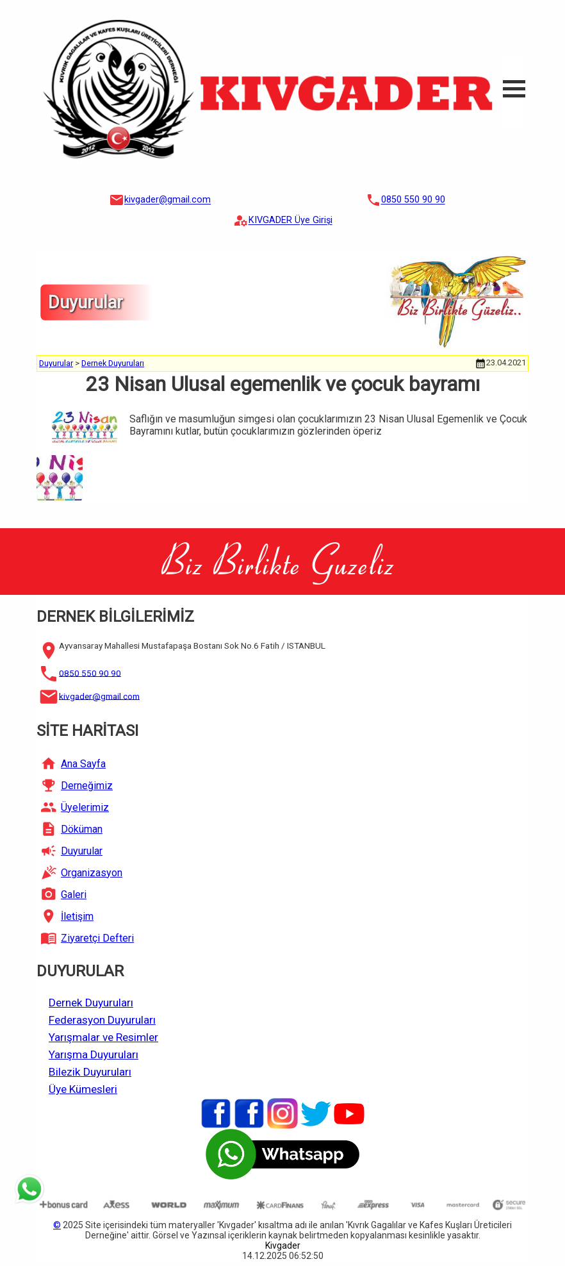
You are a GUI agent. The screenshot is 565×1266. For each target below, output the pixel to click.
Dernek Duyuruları (112, 363)
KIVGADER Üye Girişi (290, 220)
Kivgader (282, 1245)
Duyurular (56, 363)
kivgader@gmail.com (167, 200)
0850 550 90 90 (413, 200)
